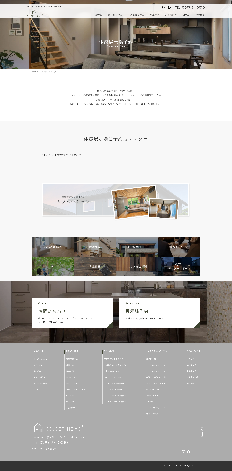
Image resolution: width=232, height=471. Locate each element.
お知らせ (150, 401)
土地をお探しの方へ (112, 371)
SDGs (35, 389)
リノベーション (72, 395)
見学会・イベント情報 (156, 383)
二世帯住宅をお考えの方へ (115, 365)
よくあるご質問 (40, 383)
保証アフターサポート (75, 389)
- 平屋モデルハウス (157, 371)
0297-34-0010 (193, 7)
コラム (186, 15)
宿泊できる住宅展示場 (156, 377)
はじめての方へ (116, 15)
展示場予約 (191, 365)
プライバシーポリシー (156, 407)
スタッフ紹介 (39, 377)
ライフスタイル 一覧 (113, 377)
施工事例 (154, 15)
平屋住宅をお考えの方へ (114, 359)
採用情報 (190, 383)
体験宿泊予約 (192, 377)
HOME (98, 15)
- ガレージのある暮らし (116, 395)
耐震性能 (70, 365)
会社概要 (200, 15)
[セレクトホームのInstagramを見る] (163, 7)
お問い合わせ (192, 359)
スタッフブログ (153, 395)
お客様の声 (171, 15)
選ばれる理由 (137, 15)
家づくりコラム (153, 389)
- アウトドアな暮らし (115, 383)
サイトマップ (152, 413)
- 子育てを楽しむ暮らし (116, 401)
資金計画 (70, 371)
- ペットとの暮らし (114, 389)
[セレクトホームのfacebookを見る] (169, 7)
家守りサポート (72, 383)
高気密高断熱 (72, 359)
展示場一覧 (151, 359)
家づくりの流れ (72, 377)
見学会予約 (191, 371)
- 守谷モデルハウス (157, 365)
